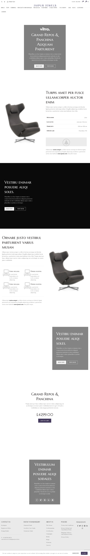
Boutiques (4, 525)
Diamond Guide (28, 525)
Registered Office (6, 528)
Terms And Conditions (67, 525)
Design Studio (5, 531)
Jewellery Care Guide (29, 528)
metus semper (57, 149)
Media (48, 536)
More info (75, 553)
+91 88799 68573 (7, 537)
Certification (49, 531)
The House (49, 525)
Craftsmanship (50, 528)
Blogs (47, 539)
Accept (84, 553)
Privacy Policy (65, 537)
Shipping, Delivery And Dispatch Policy (66, 533)
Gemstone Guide (28, 531)
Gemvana (48, 542)
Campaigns (49, 534)
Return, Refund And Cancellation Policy (66, 529)
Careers (48, 545)
